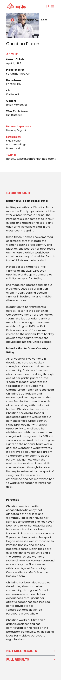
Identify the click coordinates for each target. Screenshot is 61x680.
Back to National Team (31, 20)
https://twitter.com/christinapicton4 (31, 159)
